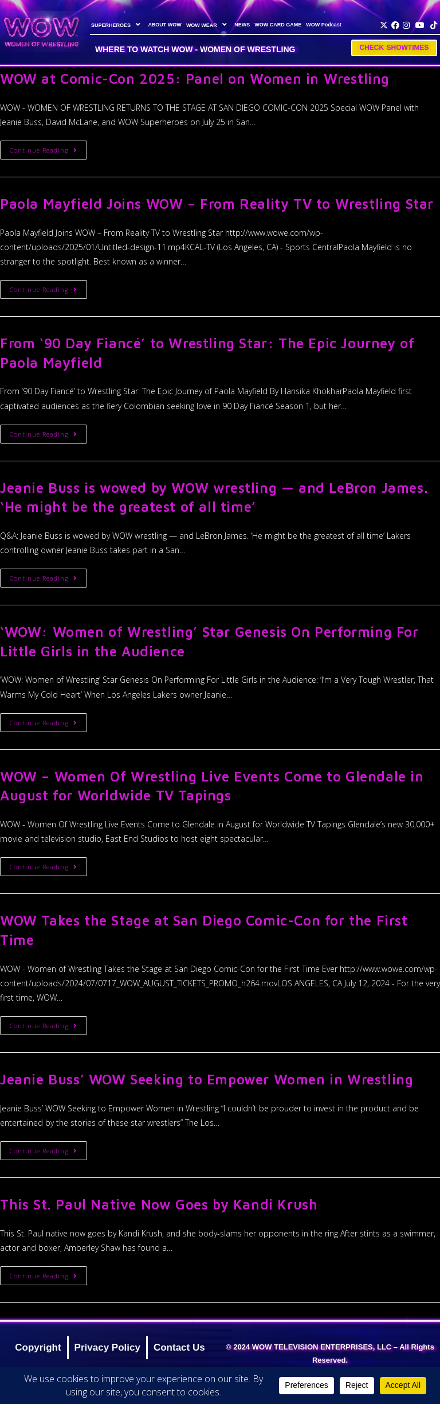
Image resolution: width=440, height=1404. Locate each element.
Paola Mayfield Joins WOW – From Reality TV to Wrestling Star (217, 204)
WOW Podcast (323, 25)
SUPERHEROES (117, 24)
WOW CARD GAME (277, 25)
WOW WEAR (208, 24)
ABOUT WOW (165, 25)
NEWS (242, 25)
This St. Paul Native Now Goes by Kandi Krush (158, 1204)
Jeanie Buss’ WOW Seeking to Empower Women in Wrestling (206, 1079)
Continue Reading (48, 147)
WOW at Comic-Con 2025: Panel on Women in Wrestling (195, 79)
